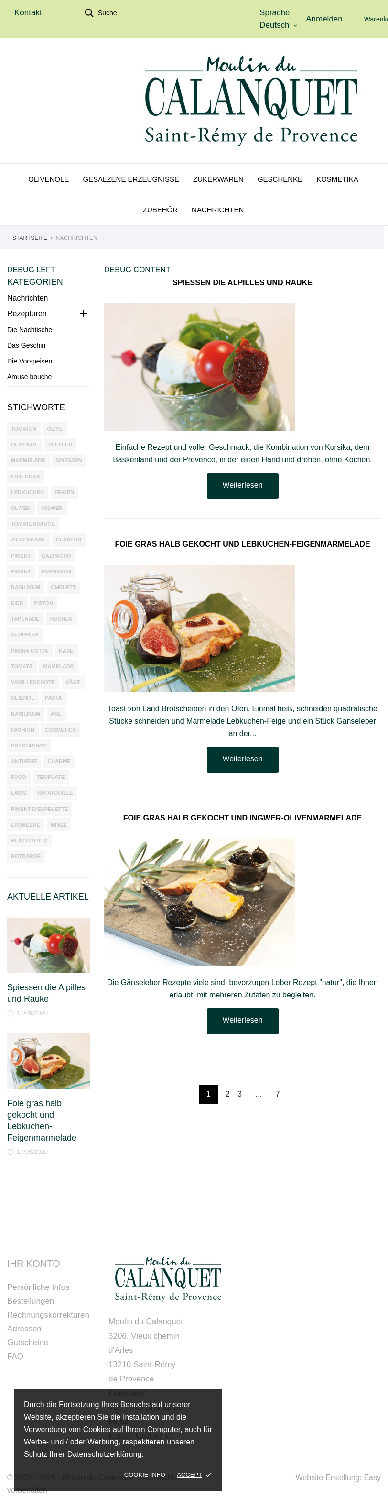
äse (56, 713)
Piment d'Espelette (39, 809)
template (51, 777)
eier (17, 603)
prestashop (29, 745)
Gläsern (69, 539)
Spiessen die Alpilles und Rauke (242, 283)
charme (58, 761)
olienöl (22, 698)
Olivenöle (48, 179)
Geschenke (280, 179)
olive (55, 429)
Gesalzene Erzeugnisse (131, 179)
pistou (44, 603)
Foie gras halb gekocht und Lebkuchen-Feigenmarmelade (242, 544)
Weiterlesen (242, 485)
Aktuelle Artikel (48, 897)
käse (72, 682)
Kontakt (28, 12)
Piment (21, 556)
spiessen (69, 460)
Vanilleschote (33, 682)
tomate (21, 666)
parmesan (56, 571)
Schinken (24, 634)
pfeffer (60, 444)
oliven (21, 508)
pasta (53, 698)
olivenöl (24, 444)
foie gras (25, 476)
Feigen (64, 492)
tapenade (25, 619)
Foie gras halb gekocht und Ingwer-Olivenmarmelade (242, 818)
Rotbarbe (26, 856)
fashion (22, 730)
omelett (63, 587)
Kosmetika (337, 179)
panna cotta (29, 651)
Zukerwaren (218, 179)
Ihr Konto (33, 1263)
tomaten (23, 429)
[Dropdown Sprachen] (279, 25)
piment (21, 571)
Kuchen (61, 619)
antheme (24, 761)
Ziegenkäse (28, 539)
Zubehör (160, 210)
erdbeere (25, 825)
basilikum (25, 713)
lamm (19, 793)
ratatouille (55, 793)
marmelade (28, 460)
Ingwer (52, 508)
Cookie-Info (144, 1474)
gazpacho (56, 556)
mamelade (58, 666)
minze (59, 825)
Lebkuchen (27, 492)
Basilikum (25, 587)
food (18, 777)
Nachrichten (218, 210)
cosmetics (60, 730)
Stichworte (36, 407)
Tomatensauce (33, 524)
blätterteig (29, 840)
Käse (66, 651)
